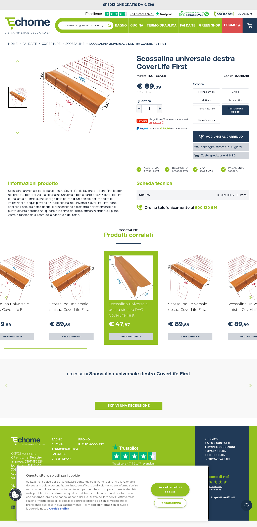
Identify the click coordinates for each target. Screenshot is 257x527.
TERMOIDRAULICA (64, 449)
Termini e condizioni (218, 446)
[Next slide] (17, 132)
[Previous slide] (17, 62)
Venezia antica (206, 120)
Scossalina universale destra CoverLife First (127, 44)
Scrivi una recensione (129, 406)
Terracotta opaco (235, 110)
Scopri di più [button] (156, 122)
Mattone (206, 100)
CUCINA (57, 444)
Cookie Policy (213, 455)
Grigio (235, 91)
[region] (112, 493)
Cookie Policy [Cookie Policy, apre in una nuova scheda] (59, 508)
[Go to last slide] (6, 297)
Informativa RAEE (216, 459)
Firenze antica (206, 91)
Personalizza (170, 503)
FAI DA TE (29, 44)
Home (13, 44)
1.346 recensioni (213, 486)
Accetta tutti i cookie (170, 489)
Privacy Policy (214, 450)
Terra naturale (206, 108)
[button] (17, 97)
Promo (84, 439)
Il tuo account (91, 444)
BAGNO (56, 439)
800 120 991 (206, 207)
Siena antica (235, 100)
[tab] (45, 348)
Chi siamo (210, 438)
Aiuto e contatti (216, 442)
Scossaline (75, 44)
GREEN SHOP (61, 459)
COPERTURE (51, 44)
